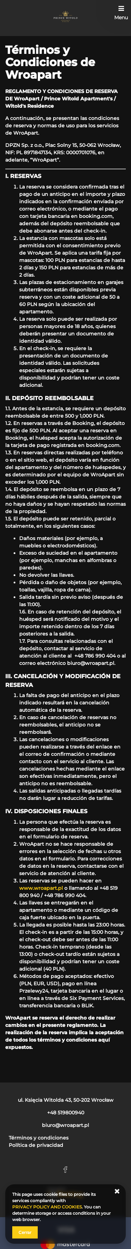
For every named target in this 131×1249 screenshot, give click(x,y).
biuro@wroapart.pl (90, 663)
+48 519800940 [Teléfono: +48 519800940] (65, 1112)
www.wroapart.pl (41, 888)
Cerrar (25, 1232)
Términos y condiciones (38, 1138)
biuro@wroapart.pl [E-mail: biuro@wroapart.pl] (65, 1125)
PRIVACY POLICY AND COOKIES (47, 1206)
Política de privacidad (36, 1145)
